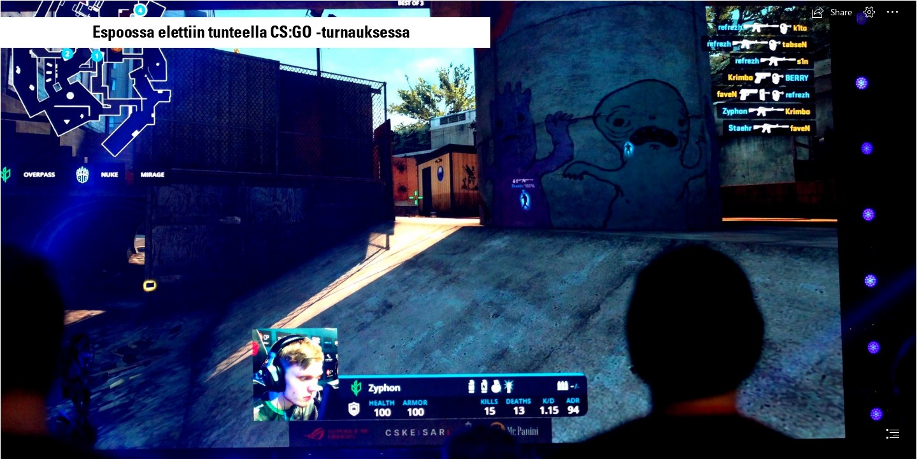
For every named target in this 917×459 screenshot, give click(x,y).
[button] (831, 12)
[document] (458, 229)
